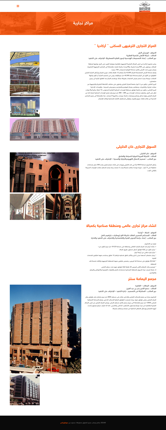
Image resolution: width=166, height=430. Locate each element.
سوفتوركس (64, 423)
